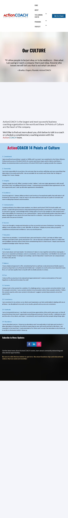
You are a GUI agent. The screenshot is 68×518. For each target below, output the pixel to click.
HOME (36, 5)
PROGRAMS (38, 22)
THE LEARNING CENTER (39, 16)
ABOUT (37, 10)
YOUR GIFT (38, 27)
